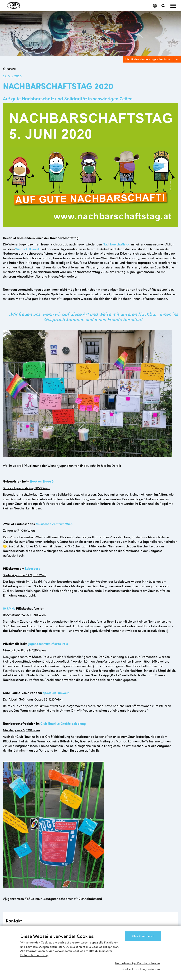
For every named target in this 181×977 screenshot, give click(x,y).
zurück (11, 68)
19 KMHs (9, 608)
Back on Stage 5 (41, 481)
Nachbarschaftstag (117, 244)
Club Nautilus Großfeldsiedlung (63, 723)
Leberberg (32, 568)
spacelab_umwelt (56, 692)
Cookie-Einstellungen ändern (141, 969)
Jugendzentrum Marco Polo (48, 643)
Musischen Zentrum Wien (54, 524)
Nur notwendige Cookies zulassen (137, 963)
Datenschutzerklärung (34, 955)
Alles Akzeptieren (143, 936)
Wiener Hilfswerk (27, 249)
